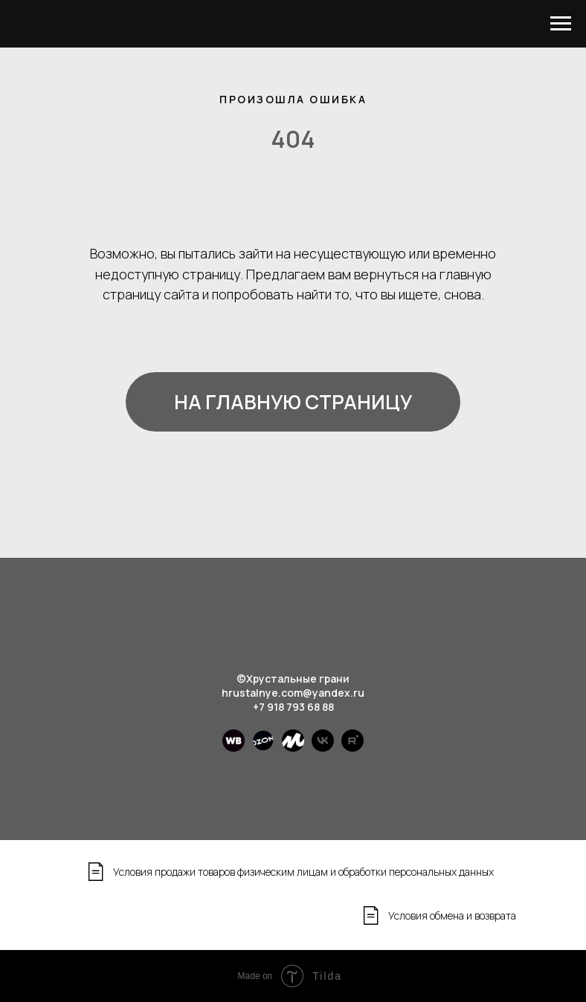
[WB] (233, 747)
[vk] (323, 747)
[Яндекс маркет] (293, 747)
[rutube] (352, 747)
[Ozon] (263, 747)
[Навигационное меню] (560, 23)
